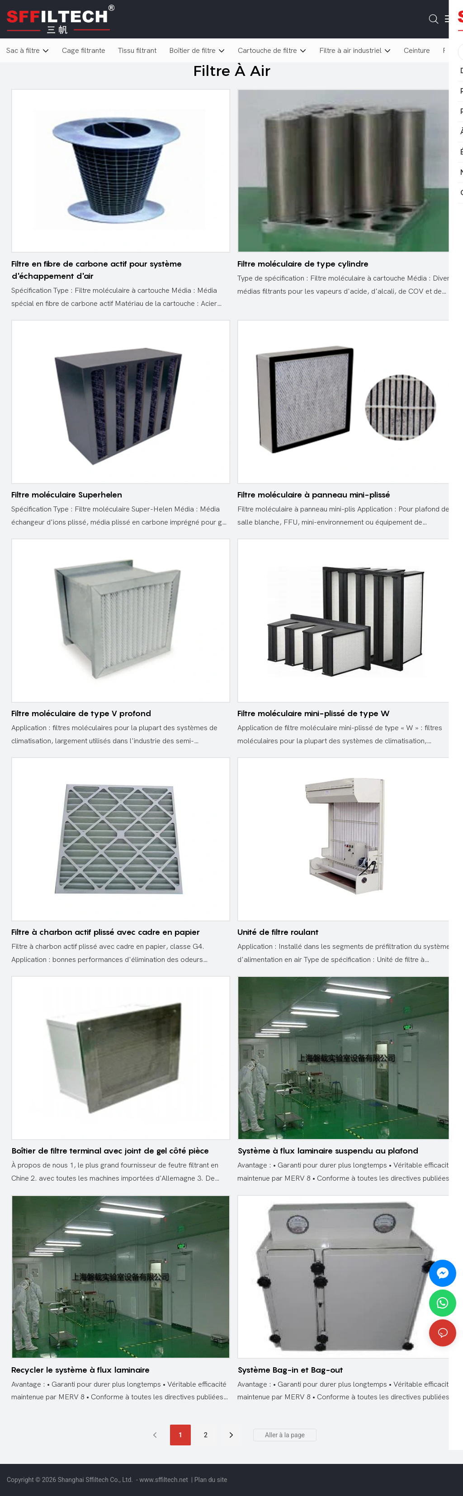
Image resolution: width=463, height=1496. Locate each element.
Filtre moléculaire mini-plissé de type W (313, 713)
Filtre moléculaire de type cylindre (303, 263)
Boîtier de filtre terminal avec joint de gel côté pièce (110, 1150)
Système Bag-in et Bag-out (290, 1369)
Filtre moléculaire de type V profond (81, 713)
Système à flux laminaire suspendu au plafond (327, 1150)
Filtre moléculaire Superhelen (66, 494)
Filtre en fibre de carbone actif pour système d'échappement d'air (96, 270)
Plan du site (210, 1479)
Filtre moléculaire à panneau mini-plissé (313, 494)
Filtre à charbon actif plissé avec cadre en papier (105, 932)
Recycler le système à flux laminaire (80, 1369)
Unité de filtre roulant (278, 932)
